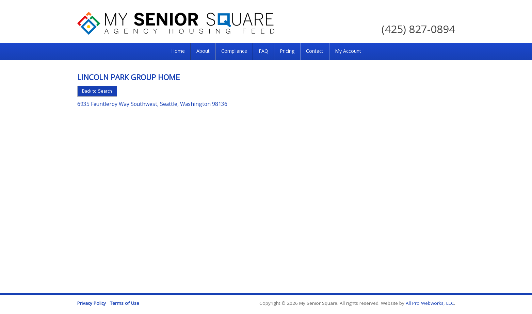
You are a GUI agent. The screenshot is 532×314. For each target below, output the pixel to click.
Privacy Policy (91, 303)
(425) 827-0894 (418, 28)
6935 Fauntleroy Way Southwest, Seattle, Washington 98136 (152, 104)
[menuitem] (178, 51)
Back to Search (97, 91)
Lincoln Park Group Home (128, 77)
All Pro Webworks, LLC (430, 303)
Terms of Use (124, 303)
